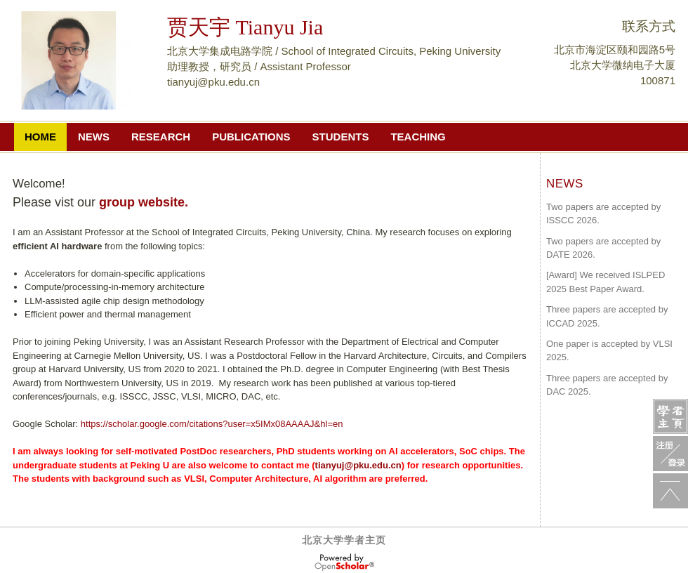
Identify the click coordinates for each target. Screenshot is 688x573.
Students (340, 137)
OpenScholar (344, 562)
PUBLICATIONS (251, 137)
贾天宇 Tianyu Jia (245, 27)
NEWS (94, 137)
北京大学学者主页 (344, 540)
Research (160, 137)
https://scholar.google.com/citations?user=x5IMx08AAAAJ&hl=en (212, 424)
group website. (143, 202)
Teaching (417, 137)
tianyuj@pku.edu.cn (358, 465)
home (40, 137)
